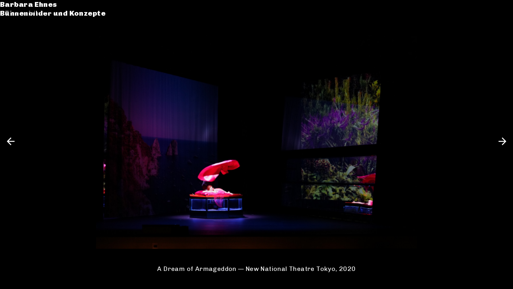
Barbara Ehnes (37, 10)
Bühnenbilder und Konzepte (61, 19)
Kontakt (24, 51)
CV (13, 43)
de (486, 10)
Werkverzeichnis (41, 33)
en (500, 10)
